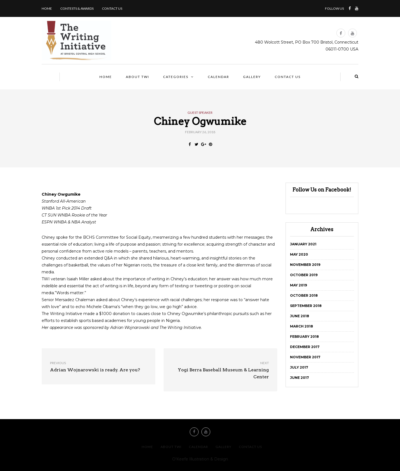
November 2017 (305, 357)
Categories (175, 77)
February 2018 (304, 336)
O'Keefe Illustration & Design (200, 459)
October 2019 (304, 275)
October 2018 (304, 295)
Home (47, 8)
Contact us (112, 8)
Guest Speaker (200, 112)
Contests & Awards (77, 8)
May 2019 (298, 285)
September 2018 (306, 306)
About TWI (137, 77)
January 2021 (303, 244)
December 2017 (304, 347)
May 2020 (299, 254)
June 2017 (299, 378)
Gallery (252, 77)
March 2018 (301, 326)
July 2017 (299, 367)
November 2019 (305, 265)
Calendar (218, 77)
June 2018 (299, 316)
